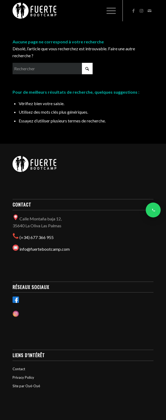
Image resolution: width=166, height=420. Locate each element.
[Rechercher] (53, 68)
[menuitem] (108, 10)
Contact (19, 369)
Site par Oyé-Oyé (26, 386)
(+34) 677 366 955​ (36, 237)
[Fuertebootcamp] (69, 10)
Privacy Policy (23, 377)
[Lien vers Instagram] (141, 11)
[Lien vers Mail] (149, 11)
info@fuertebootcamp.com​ (44, 249)
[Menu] (108, 10)
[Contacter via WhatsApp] (153, 210)
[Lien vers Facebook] (133, 11)
